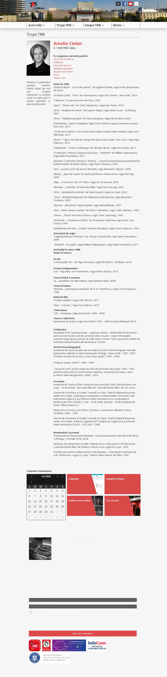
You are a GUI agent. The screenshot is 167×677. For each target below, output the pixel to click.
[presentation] (52, 622)
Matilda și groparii (63, 68)
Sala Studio (61, 550)
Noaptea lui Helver (64, 71)
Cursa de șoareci (62, 65)
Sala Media (87, 554)
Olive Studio (130, 674)
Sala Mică (86, 545)
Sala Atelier (87, 550)
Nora (56, 74)
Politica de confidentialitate (62, 611)
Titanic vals (59, 77)
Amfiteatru (61, 559)
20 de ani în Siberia (64, 59)
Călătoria (58, 62)
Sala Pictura (61, 554)
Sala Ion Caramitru (65, 545)
